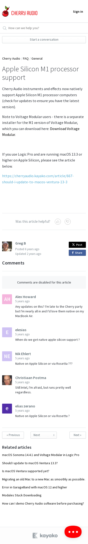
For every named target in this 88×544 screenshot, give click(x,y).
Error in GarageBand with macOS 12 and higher (34, 487)
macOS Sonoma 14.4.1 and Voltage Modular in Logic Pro (40, 455)
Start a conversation (44, 39)
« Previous (13, 435)
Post (77, 244)
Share (78, 253)
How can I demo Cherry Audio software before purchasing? (43, 503)
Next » (77, 435)
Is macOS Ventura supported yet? (25, 471)
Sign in (78, 11)
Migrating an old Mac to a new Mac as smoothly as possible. (43, 479)
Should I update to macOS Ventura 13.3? (30, 463)
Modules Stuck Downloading (22, 495)
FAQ (26, 58)
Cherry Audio (11, 58)
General (36, 58)
